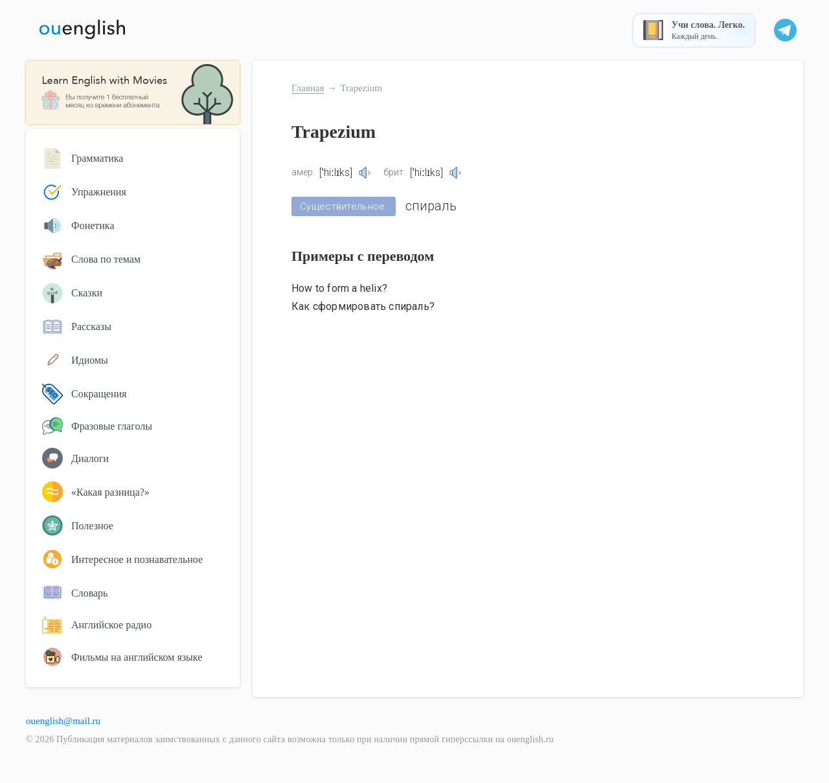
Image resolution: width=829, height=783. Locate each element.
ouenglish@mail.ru (63, 721)
